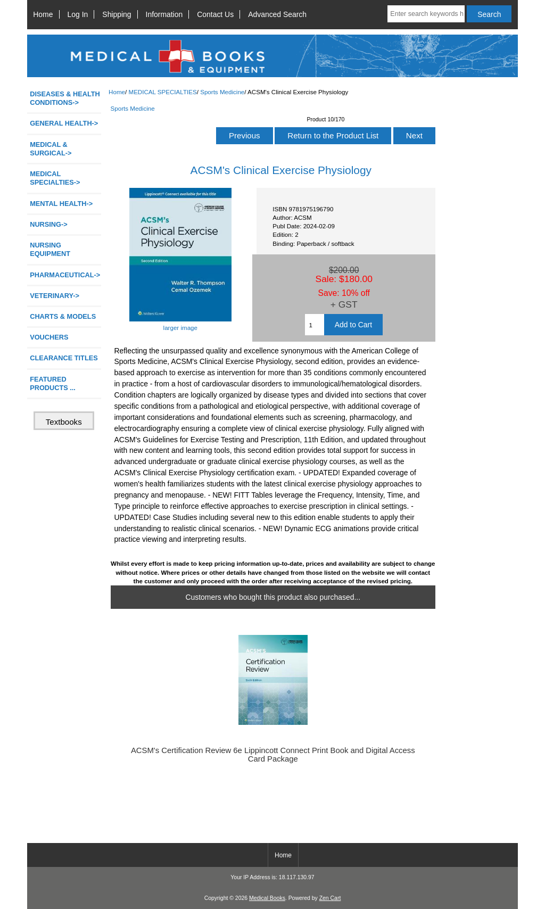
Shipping (116, 14)
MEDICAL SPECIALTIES (162, 91)
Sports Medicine (222, 91)
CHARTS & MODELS (63, 316)
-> (55, 178)
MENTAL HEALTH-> (61, 204)
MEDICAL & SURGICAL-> (50, 149)
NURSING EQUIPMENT (50, 249)
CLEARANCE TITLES (64, 358)
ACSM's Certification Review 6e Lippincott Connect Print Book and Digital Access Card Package (273, 754)
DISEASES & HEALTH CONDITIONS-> (65, 98)
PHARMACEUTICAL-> (65, 275)
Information (164, 14)
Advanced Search (277, 14)
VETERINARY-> (54, 296)
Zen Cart (330, 898)
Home (43, 14)
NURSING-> (49, 224)
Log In (78, 14)
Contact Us (215, 14)
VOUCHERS (49, 337)
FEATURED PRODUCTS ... (53, 383)
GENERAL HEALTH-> (64, 123)
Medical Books (267, 898)
